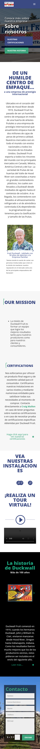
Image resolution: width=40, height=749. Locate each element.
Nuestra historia (16, 50)
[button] (7, 250)
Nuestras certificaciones (15, 41)
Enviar (28, 737)
